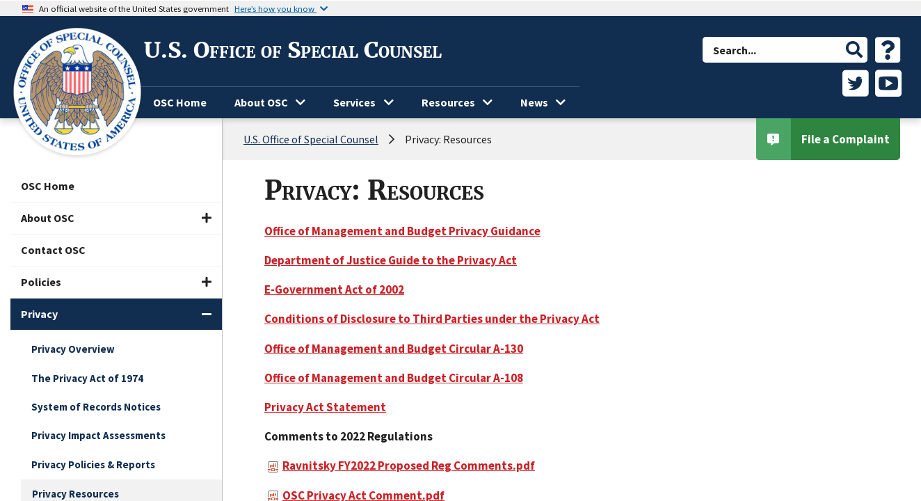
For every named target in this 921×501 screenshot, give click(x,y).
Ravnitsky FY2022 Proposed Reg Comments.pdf (401, 465)
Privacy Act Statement (325, 407)
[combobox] (772, 50)
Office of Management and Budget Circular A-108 (393, 377)
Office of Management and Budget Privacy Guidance (402, 231)
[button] (854, 50)
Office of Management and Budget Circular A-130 (393, 348)
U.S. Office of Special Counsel (293, 50)
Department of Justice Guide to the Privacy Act (390, 260)
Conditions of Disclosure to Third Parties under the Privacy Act (432, 318)
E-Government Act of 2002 (334, 289)
